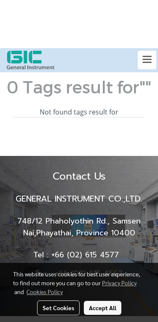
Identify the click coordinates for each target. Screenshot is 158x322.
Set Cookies (58, 307)
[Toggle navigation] (147, 60)
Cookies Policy (45, 291)
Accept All (102, 307)
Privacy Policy (119, 283)
